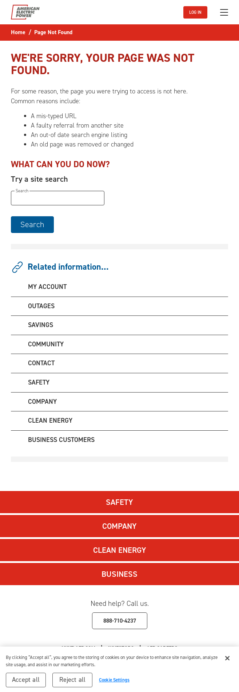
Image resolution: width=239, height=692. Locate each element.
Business (119, 574)
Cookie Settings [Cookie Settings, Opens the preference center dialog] (114, 682)
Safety (119, 502)
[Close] (227, 660)
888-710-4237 (119, 620)
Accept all (26, 681)
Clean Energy (119, 550)
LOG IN (195, 12)
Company (119, 526)
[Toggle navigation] (224, 12)
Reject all (72, 681)
